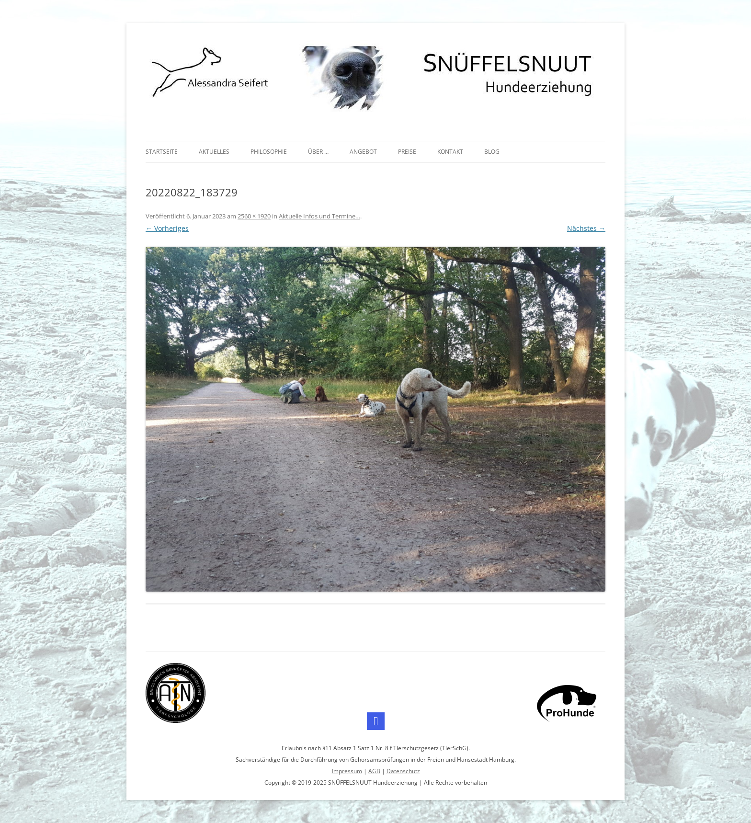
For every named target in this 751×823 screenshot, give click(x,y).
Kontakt (450, 152)
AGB (374, 771)
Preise (407, 152)
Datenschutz (403, 771)
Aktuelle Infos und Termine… (319, 216)
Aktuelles (214, 152)
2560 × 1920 (254, 216)
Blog (492, 152)
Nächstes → (586, 228)
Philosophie (268, 152)
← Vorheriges (167, 228)
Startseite (162, 152)
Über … (318, 152)
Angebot (363, 152)
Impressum (347, 771)
